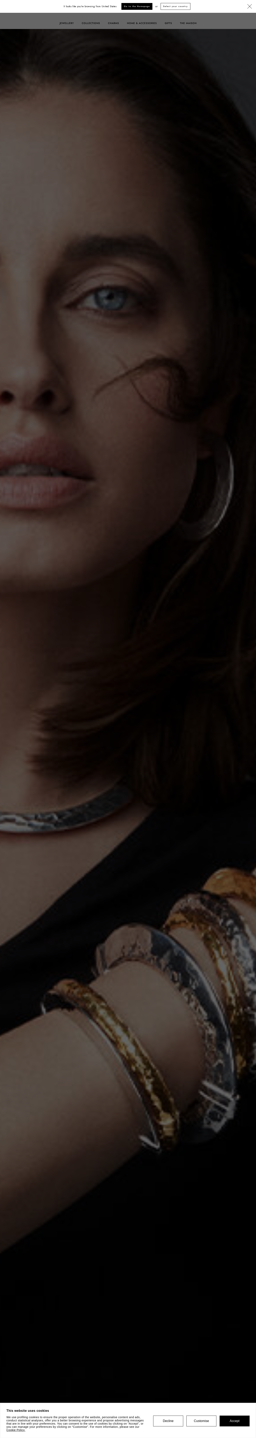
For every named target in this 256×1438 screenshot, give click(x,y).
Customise (201, 1421)
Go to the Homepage (137, 6)
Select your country (175, 6)
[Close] (249, 6)
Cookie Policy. (15, 1430)
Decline (168, 1421)
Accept (235, 1421)
